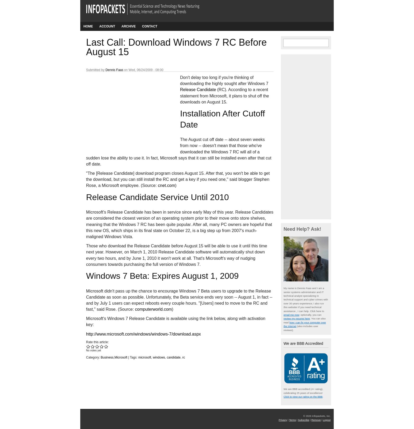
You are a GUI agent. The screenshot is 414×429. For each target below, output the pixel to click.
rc (183, 357)
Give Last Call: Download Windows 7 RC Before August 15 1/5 (88, 346)
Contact (149, 26)
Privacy (283, 419)
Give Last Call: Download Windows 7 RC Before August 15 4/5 (102, 346)
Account (107, 26)
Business (107, 357)
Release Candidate (198, 89)
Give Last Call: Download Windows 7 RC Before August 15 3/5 (97, 346)
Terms (292, 419)
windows (159, 357)
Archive (128, 26)
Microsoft (120, 357)
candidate (174, 357)
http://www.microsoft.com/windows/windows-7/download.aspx (143, 334)
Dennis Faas (114, 70)
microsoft (144, 357)
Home (88, 26)
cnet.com (166, 185)
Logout (327, 419)
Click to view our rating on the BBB (303, 396)
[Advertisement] (125, 110)
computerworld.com (153, 309)
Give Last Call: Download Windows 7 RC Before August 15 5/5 (106, 346)
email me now (291, 314)
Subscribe (303, 419)
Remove (316, 419)
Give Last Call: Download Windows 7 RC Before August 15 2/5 (93, 346)
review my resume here (297, 318)
